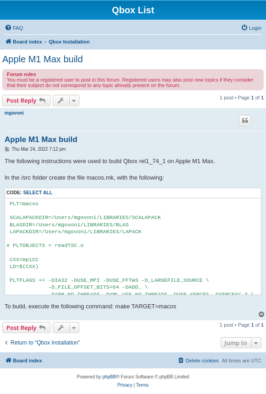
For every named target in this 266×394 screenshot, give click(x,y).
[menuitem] (14, 27)
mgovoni (14, 112)
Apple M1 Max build (42, 59)
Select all (37, 192)
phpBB (109, 376)
